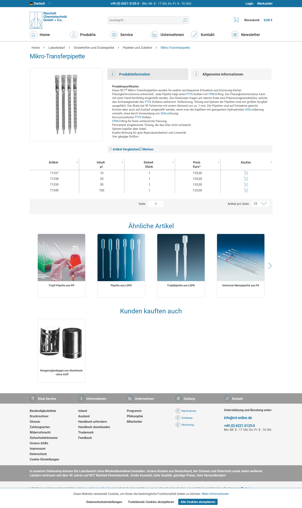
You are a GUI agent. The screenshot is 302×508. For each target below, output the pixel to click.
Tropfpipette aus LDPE (181, 285)
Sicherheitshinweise (44, 438)
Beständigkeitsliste (43, 411)
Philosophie (135, 416)
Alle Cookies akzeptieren (198, 502)
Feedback (85, 438)
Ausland (84, 416)
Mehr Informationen (215, 494)
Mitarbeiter (134, 421)
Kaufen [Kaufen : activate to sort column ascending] (246, 162)
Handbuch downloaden (94, 427)
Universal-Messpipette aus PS (240, 285)
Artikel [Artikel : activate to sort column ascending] (53, 162)
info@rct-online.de (238, 418)
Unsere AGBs (39, 443)
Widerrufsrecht (40, 432)
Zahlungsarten (40, 427)
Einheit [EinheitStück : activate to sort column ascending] (148, 165)
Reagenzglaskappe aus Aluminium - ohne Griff (61, 372)
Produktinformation (130, 74)
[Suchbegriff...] (148, 20)
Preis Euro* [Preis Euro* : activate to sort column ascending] (197, 164)
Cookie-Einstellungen (44, 459)
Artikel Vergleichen (124, 149)
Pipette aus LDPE (121, 285)
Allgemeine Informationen (218, 74)
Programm (134, 411)
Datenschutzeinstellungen (104, 502)
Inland (82, 411)
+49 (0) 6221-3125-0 (124, 3)
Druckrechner (39, 416)
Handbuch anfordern (92, 421)
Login (249, 3)
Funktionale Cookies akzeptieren (151, 502)
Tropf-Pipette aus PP (61, 285)
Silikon (249, 109)
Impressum (37, 448)
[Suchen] (185, 20)
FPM (211, 94)
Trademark (86, 432)
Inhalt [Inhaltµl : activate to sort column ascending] (100, 165)
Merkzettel (264, 3)
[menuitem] (251, 3)
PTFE (189, 94)
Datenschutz (38, 454)
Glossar (35, 421)
